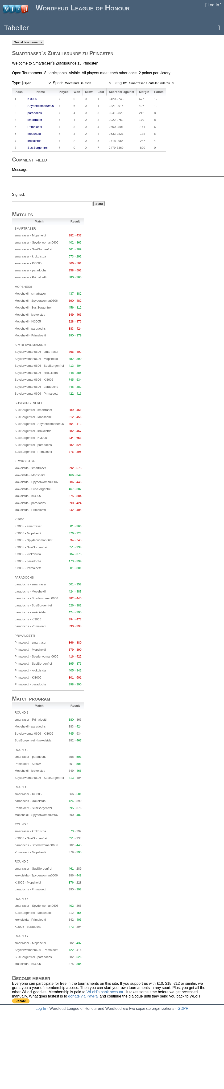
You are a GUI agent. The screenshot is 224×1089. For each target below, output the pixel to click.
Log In (41, 1008)
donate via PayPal (83, 996)
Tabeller (16, 28)
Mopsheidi (34, 133)
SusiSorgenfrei (37, 147)
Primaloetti (34, 127)
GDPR (183, 1008)
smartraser (34, 120)
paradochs (34, 113)
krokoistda (34, 141)
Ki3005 (32, 99)
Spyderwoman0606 (40, 106)
